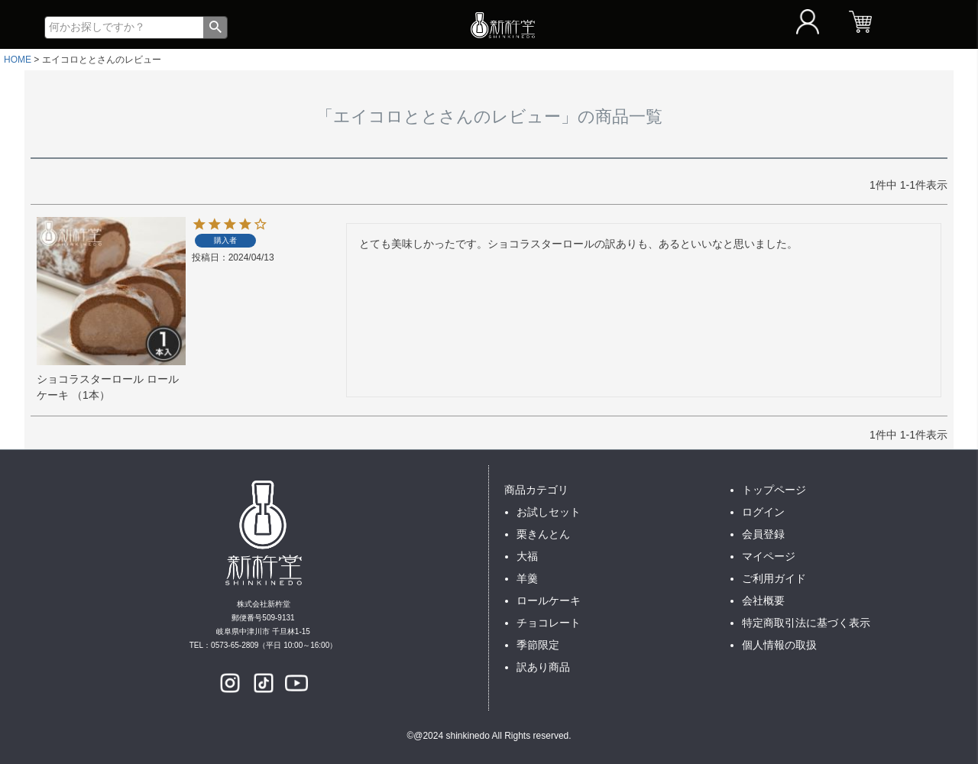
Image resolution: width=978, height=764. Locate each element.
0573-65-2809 (234, 645)
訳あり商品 (543, 667)
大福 (527, 556)
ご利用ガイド (774, 578)
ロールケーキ (549, 600)
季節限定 (538, 645)
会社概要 (763, 600)
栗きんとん (543, 534)
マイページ (768, 556)
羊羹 (527, 578)
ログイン (763, 512)
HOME (17, 59)
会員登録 (763, 534)
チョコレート (549, 623)
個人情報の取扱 (779, 645)
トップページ (774, 490)
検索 (215, 27)
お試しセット (549, 512)
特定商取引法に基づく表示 (806, 623)
